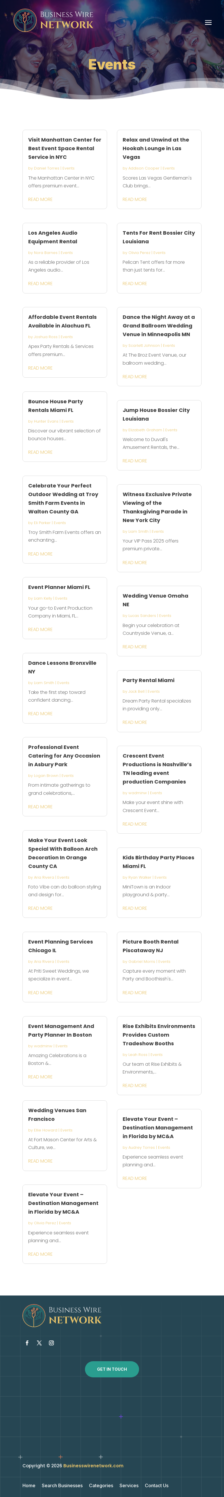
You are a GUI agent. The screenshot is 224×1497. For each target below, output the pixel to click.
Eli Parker (42, 523)
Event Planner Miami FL (59, 587)
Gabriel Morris (141, 961)
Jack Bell (136, 691)
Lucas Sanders (142, 615)
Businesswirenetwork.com (93, 1466)
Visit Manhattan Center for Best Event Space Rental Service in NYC (64, 148)
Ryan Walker (139, 877)
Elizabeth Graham (145, 430)
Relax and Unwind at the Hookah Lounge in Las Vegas (156, 148)
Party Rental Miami (148, 680)
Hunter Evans (46, 421)
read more (40, 199)
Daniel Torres (46, 168)
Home (28, 1485)
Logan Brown (46, 775)
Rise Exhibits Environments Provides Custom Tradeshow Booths (159, 1035)
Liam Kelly (43, 598)
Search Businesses (62, 1485)
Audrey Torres (141, 1147)
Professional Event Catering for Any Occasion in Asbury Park (64, 755)
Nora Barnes (46, 252)
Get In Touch (112, 1369)
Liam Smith (44, 683)
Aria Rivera (44, 877)
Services (128, 1485)
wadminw (43, 1046)
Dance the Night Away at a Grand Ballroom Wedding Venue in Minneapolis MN (159, 325)
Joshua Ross (46, 337)
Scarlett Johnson (144, 345)
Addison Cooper (144, 168)
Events (68, 168)
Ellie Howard (45, 1130)
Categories (101, 1485)
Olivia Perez (45, 1223)
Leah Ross (137, 1054)
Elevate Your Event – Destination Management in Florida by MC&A (63, 1203)
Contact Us (156, 1485)
